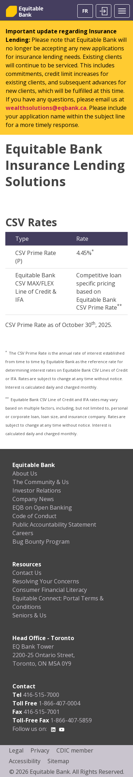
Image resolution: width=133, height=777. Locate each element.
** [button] (7, 398)
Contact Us (26, 573)
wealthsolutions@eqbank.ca (46, 108)
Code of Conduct (34, 516)
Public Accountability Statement (54, 524)
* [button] (6, 352)
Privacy (40, 750)
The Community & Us (40, 482)
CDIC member (74, 750)
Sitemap (58, 761)
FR (85, 10)
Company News (33, 499)
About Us (24, 473)
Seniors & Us (29, 615)
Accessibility (24, 761)
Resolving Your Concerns (45, 581)
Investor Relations (36, 490)
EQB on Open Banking (42, 507)
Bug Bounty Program (41, 541)
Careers (22, 533)
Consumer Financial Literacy (49, 590)
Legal (16, 750)
